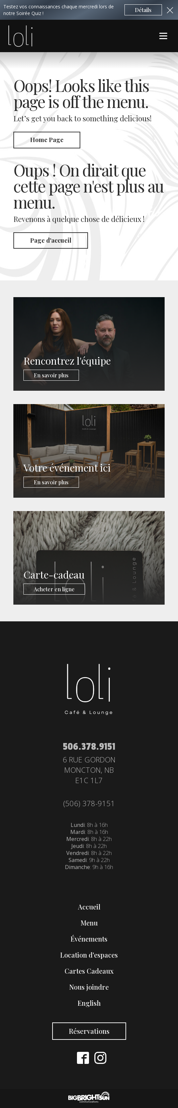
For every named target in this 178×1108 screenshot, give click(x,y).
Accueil (89, 906)
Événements (89, 938)
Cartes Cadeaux (89, 970)
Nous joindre (89, 986)
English (89, 1002)
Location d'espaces (89, 954)
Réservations (89, 1030)
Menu (89, 922)
